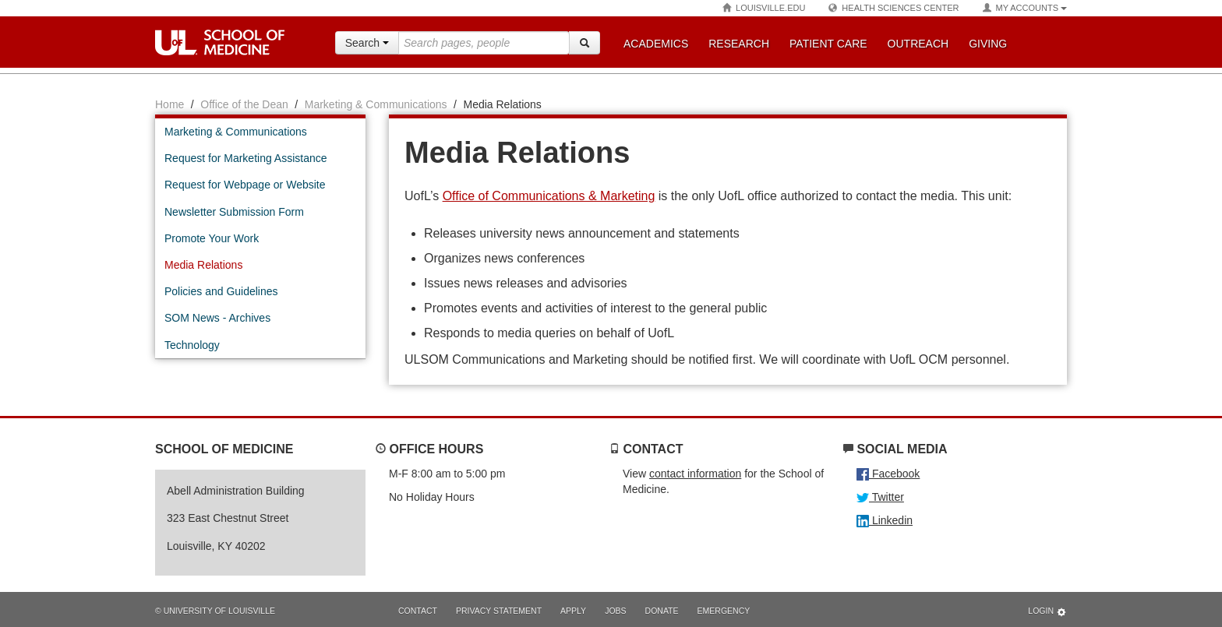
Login (1047, 612)
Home (169, 104)
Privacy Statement (499, 610)
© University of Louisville (215, 610)
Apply (573, 610)
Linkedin (884, 520)
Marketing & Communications (376, 104)
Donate (662, 610)
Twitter (880, 497)
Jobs (615, 610)
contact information (695, 473)
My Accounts (1025, 8)
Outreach (918, 43)
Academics (655, 43)
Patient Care (828, 43)
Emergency (724, 610)
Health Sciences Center (893, 8)
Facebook (888, 473)
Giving (988, 43)
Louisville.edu (763, 8)
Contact (417, 610)
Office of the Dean (244, 104)
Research (738, 43)
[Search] (584, 43)
